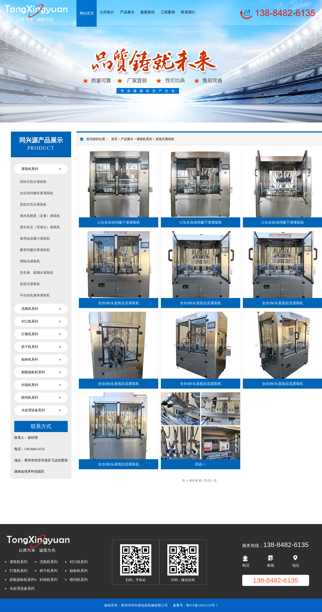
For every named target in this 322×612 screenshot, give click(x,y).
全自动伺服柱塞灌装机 (36, 193)
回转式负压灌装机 (33, 182)
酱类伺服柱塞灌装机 (35, 250)
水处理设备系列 (33, 410)
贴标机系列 (29, 359)
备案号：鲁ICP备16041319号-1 (195, 605)
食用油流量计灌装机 (35, 238)
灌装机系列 (29, 169)
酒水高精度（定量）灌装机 (40, 216)
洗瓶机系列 (29, 308)
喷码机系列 (29, 397)
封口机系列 (29, 321)
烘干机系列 (29, 347)
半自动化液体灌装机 (35, 295)
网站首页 (87, 13)
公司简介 (107, 12)
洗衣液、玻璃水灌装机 (36, 272)
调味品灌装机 (30, 261)
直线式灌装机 (30, 284)
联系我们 (188, 12)
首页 (114, 139)
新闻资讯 (147, 12)
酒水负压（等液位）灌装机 (40, 227)
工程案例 (168, 12)
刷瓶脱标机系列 (33, 372)
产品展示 (127, 12)
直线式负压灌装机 (33, 204)
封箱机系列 (29, 385)
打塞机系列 (29, 334)
